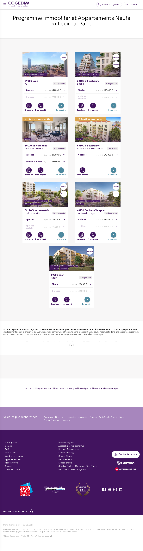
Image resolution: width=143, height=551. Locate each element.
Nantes (93, 417)
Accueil (28, 388)
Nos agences (11, 442)
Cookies (8, 466)
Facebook (104, 489)
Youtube (109, 489)
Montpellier (83, 417)
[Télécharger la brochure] (29, 105)
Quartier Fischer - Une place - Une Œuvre (77, 466)
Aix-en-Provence (51, 420)
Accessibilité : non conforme (71, 446)
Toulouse (66, 420)
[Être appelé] (40, 105)
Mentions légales (66, 442)
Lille (57, 417)
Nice (121, 417)
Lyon (63, 417)
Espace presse (65, 463)
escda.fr (49, 536)
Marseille (71, 417)
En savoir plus (45, 64)
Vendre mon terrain (14, 456)
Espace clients (65, 452)
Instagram (115, 489)
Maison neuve (11, 463)
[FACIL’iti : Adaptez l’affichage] (125, 469)
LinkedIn (120, 489)
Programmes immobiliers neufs (49, 388)
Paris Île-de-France (108, 417)
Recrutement (64, 459)
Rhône (95, 388)
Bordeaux (48, 417)
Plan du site (10, 452)
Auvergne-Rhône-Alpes (78, 388)
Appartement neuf (13, 459)
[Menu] (4, 4)
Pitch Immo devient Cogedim (72, 469)
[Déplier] (71, 345)
